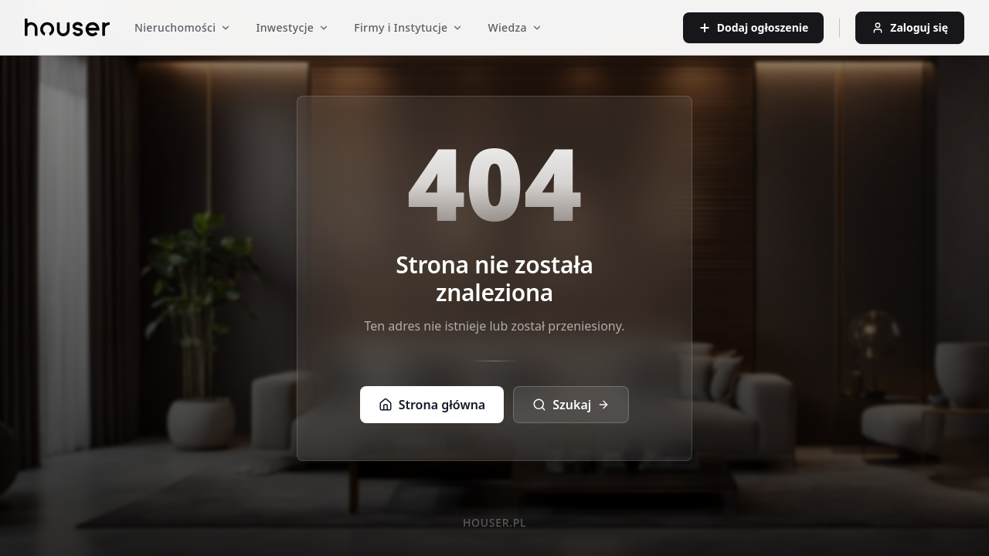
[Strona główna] (67, 27)
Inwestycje (292, 27)
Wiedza (515, 27)
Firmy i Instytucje (408, 27)
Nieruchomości (182, 27)
